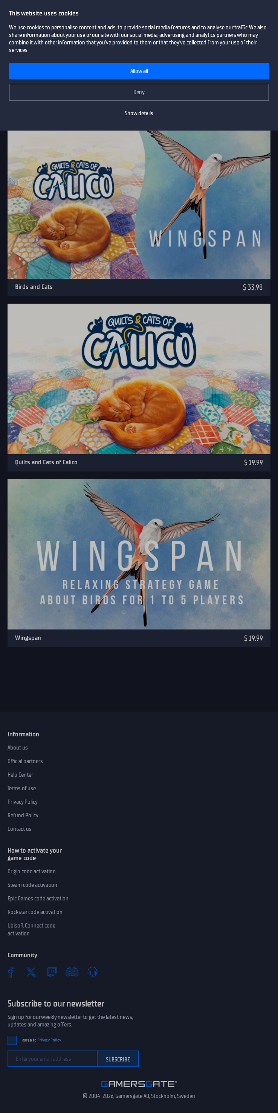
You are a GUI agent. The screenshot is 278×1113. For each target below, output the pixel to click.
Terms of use (22, 788)
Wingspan (28, 638)
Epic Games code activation (38, 898)
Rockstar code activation (35, 912)
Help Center (20, 774)
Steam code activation (32, 885)
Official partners (25, 761)
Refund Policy (23, 815)
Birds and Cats (34, 287)
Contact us (20, 829)
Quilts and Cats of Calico (46, 462)
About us (18, 747)
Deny (139, 92)
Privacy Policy (23, 802)
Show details (139, 113)
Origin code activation (32, 871)
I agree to (40, 1040)
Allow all (139, 71)
